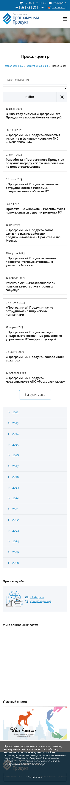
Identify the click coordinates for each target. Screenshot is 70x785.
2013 (15, 423)
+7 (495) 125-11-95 (35, 2)
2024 (15, 541)
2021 (15, 509)
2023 (15, 530)
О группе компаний (37, 66)
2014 (15, 434)
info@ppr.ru (60, 2)
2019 (15, 487)
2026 (15, 563)
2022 (15, 520)
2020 (15, 498)
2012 (15, 412)
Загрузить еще (35, 394)
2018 (15, 477)
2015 (15, 444)
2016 (15, 455)
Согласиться (35, 777)
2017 (15, 466)
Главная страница (13, 66)
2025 (15, 552)
